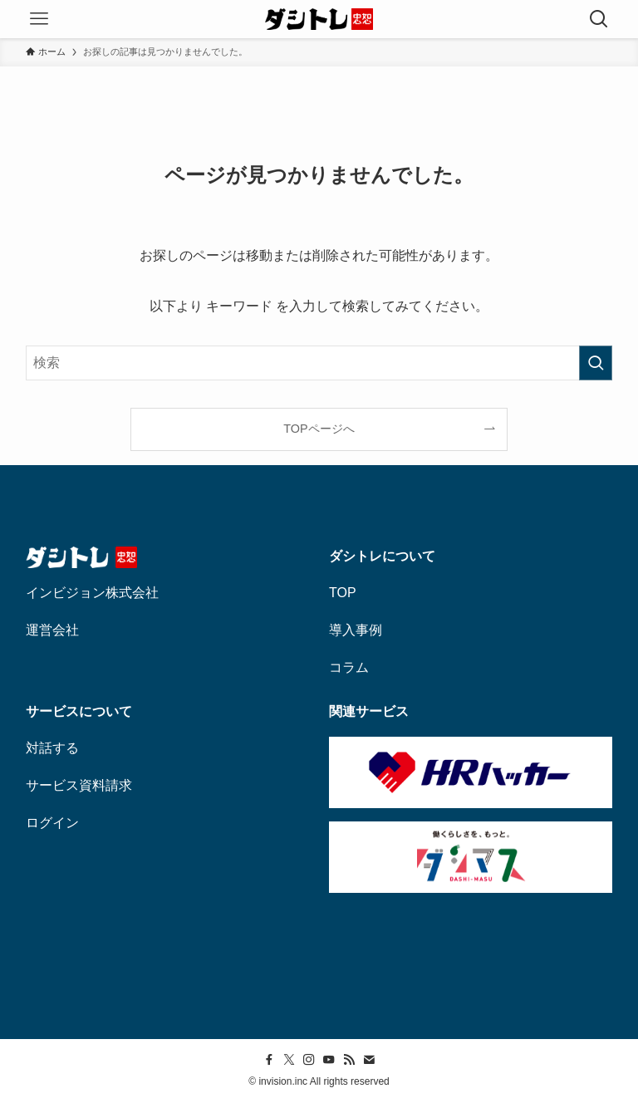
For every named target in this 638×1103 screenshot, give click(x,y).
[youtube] (328, 1059)
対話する (52, 748)
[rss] (348, 1059)
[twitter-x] (289, 1059)
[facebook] (269, 1059)
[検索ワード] (319, 363)
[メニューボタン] (39, 19)
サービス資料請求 (79, 785)
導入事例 (355, 630)
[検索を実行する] (595, 363)
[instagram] (309, 1059)
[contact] (368, 1059)
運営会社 (52, 630)
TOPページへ (318, 428)
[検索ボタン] (599, 19)
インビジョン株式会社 (92, 593)
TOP (342, 593)
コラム (349, 667)
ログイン (52, 823)
